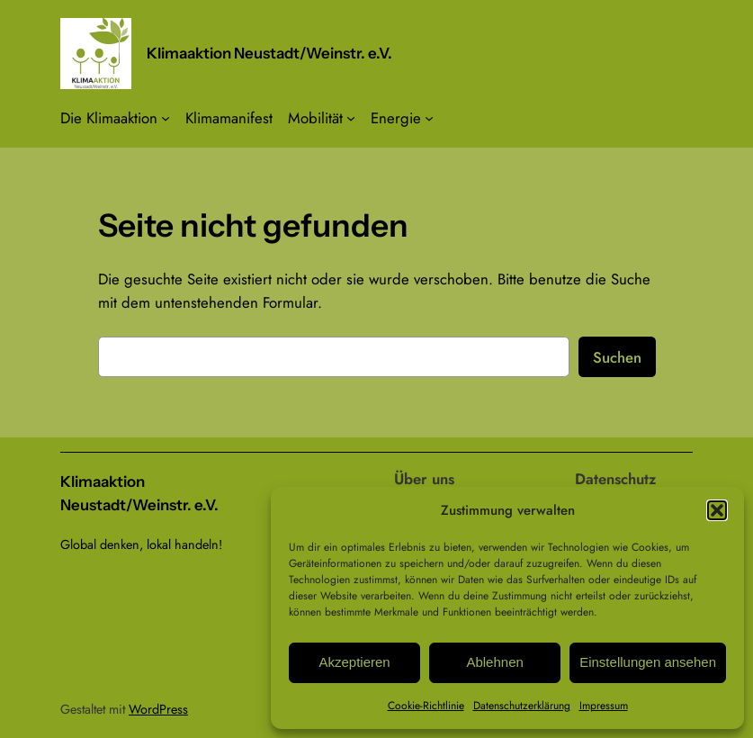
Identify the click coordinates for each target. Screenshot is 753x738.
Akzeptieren (354, 662)
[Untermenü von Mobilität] (350, 117)
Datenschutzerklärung (521, 706)
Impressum (603, 706)
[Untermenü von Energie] (429, 117)
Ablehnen (494, 662)
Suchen (617, 357)
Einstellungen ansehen (647, 662)
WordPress (158, 709)
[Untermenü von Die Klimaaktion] (165, 117)
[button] (717, 510)
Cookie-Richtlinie (426, 706)
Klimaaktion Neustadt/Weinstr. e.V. (269, 53)
